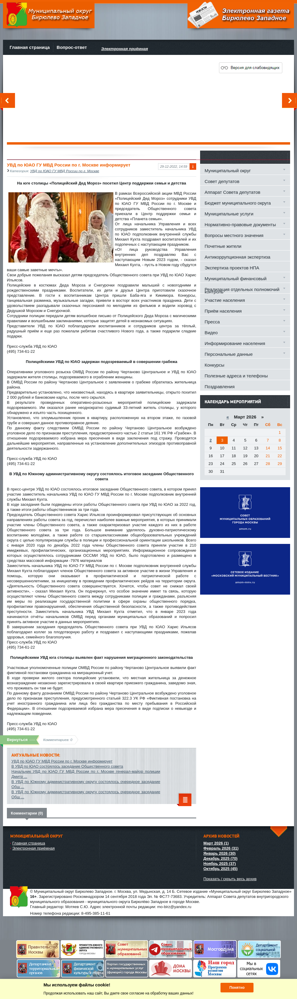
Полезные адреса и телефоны (236, 375)
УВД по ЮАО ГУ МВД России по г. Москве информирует (61, 761)
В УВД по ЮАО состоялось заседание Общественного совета (67, 766)
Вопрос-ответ (72, 47)
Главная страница (30, 47)
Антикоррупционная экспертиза (237, 257)
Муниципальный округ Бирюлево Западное (48, 15)
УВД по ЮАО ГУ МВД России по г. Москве (64, 171)
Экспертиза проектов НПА (232, 267)
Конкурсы (214, 365)
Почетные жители (223, 246)
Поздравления (220, 386)
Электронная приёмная (33, 848)
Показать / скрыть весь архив (229, 879)
